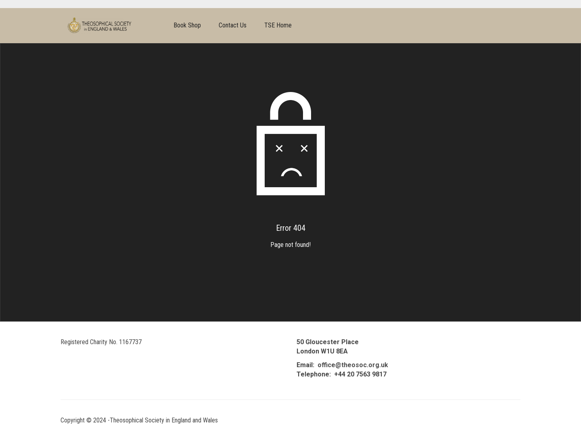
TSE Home (278, 25)
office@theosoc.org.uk (353, 365)
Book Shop (187, 25)
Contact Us (233, 25)
